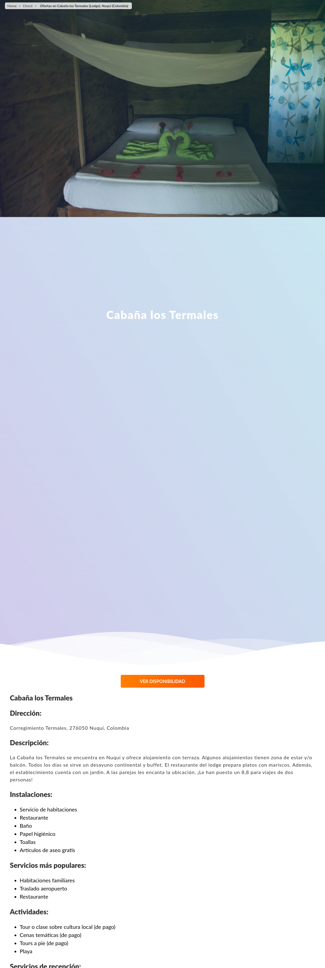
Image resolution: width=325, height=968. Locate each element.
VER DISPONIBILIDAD (162, 681)
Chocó (28, 6)
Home (12, 6)
